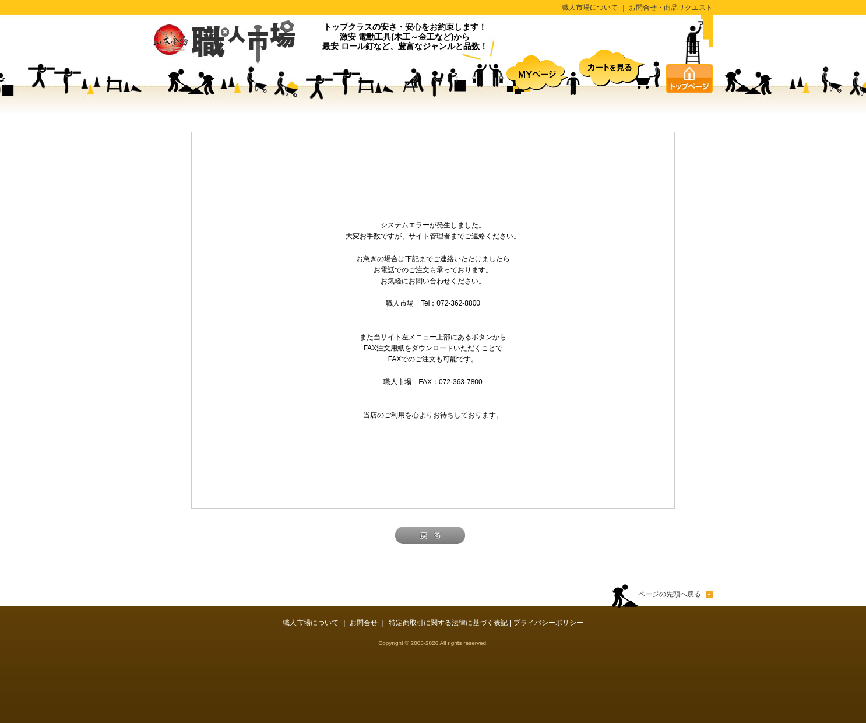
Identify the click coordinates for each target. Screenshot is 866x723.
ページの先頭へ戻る (669, 594)
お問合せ (364, 623)
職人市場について (590, 7)
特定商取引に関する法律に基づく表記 (448, 623)
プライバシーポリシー (548, 623)
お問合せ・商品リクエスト (671, 7)
